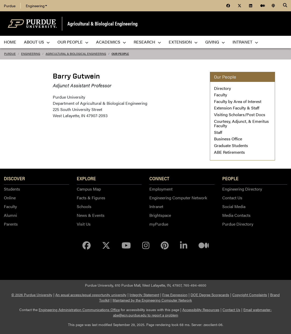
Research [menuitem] (147, 42)
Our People (120, 54)
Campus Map (89, 189)
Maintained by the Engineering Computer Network (152, 300)
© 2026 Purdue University (31, 294)
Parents (11, 224)
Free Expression (174, 294)
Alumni (10, 215)
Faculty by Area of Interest (237, 101)
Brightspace (160, 215)
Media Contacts (236, 215)
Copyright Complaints (249, 294)
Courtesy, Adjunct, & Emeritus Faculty (241, 123)
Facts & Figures (91, 198)
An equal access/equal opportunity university (90, 294)
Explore (86, 178)
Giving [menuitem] (215, 42)
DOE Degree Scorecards (210, 294)
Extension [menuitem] (183, 42)
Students (12, 189)
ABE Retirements (229, 152)
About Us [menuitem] (37, 42)
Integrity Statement (144, 294)
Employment (161, 189)
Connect (159, 178)
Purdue (9, 5)
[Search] (285, 6)
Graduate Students (231, 145)
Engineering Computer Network (178, 198)
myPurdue (158, 224)
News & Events (91, 215)
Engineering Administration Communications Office (79, 309)
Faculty (220, 95)
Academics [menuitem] (111, 42)
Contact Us (232, 198)
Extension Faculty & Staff (236, 108)
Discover (14, 178)
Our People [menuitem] (72, 42)
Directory (222, 88)
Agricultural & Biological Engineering (102, 23)
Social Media (233, 206)
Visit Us (84, 224)
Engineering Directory (242, 189)
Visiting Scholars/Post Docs (239, 114)
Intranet (156, 206)
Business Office (228, 139)
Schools (84, 206)
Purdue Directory (237, 224)
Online (10, 198)
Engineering (36, 5)
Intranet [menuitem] (245, 42)
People (230, 178)
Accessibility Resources (200, 309)
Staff (218, 132)
